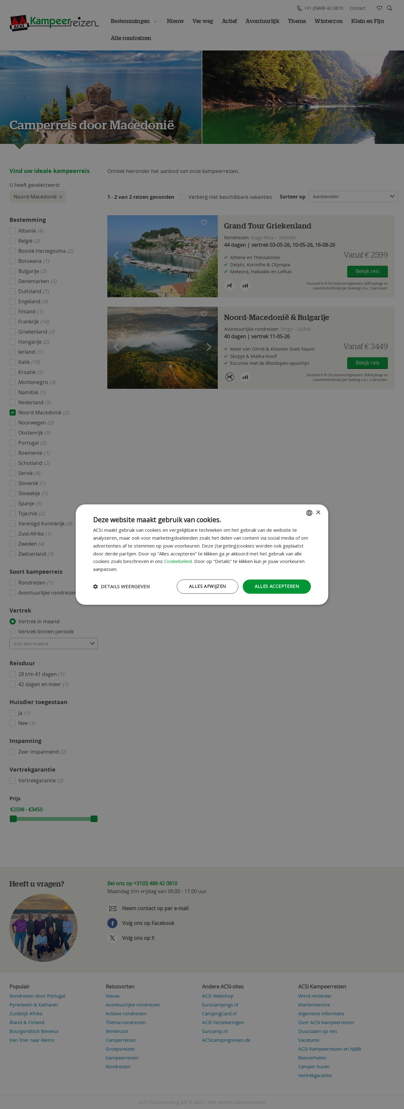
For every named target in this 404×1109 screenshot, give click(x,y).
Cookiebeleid (178, 561)
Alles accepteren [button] (277, 586)
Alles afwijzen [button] (207, 586)
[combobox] (309, 513)
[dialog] (202, 554)
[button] (121, 586)
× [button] (318, 512)
